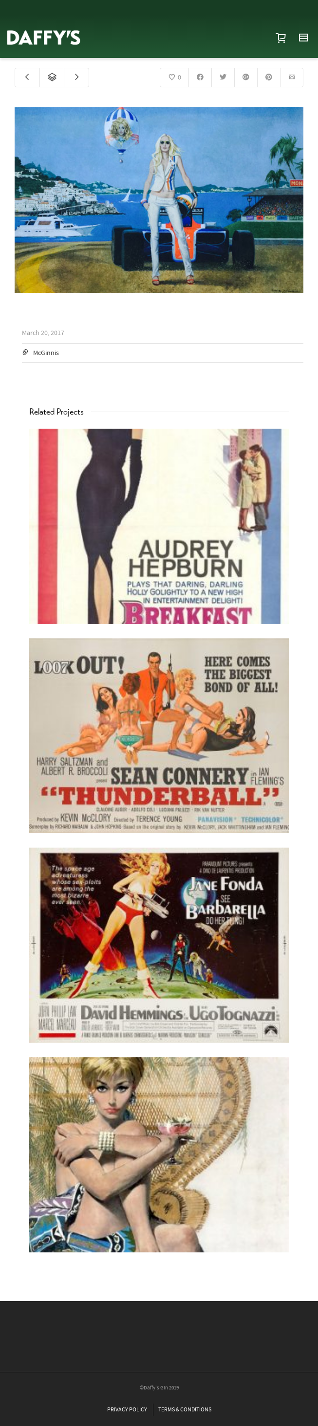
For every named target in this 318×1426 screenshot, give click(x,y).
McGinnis (46, 353)
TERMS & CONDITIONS (184, 1409)
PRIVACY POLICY (127, 1409)
